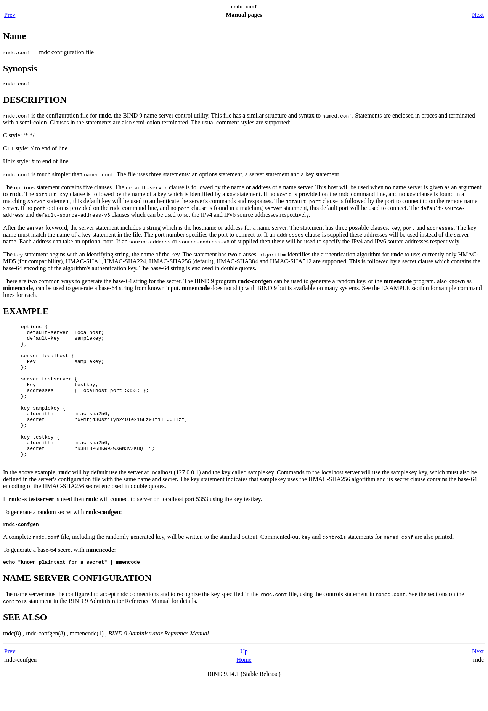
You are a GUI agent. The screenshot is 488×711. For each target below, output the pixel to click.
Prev (9, 16)
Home (243, 687)
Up (244, 679)
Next (478, 16)
